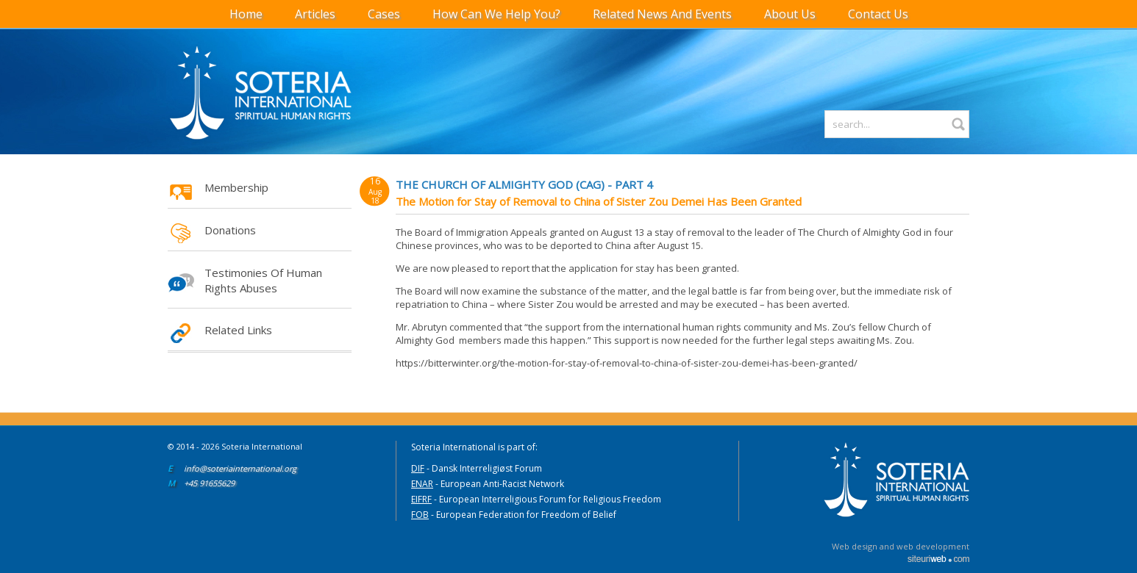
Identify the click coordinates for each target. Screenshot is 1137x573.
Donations (230, 230)
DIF (417, 468)
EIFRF (421, 499)
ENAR (422, 484)
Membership (236, 187)
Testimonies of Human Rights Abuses (263, 280)
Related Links (238, 329)
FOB (420, 514)
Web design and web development (900, 546)
